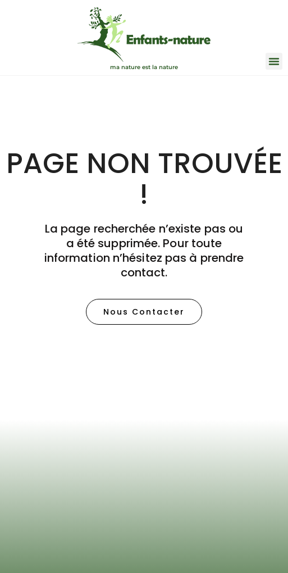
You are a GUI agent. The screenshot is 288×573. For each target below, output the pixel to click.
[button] (274, 61)
